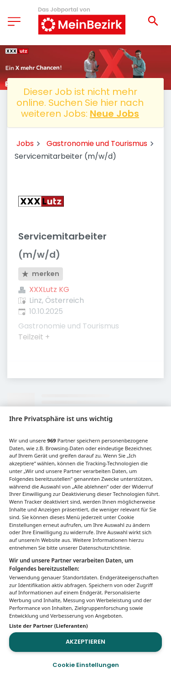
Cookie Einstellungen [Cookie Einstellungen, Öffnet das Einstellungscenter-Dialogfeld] (85, 665)
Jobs (25, 143)
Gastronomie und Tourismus (97, 143)
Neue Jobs (114, 113)
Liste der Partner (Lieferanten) (48, 625)
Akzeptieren (85, 641)
